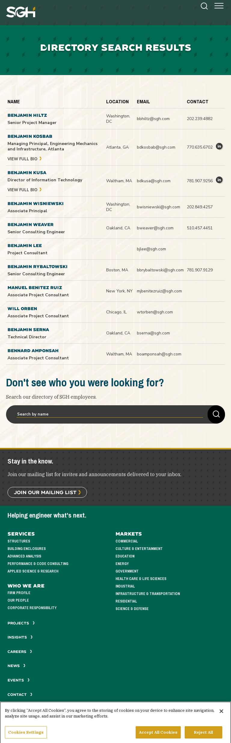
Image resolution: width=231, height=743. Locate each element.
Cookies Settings (26, 735)
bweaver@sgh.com (155, 228)
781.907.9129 (200, 270)
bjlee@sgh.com (151, 249)
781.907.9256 (200, 181)
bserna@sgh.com (153, 333)
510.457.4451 (200, 228)
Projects (21, 623)
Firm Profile (19, 593)
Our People (18, 601)
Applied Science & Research (33, 571)
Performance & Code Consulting (38, 564)
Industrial (125, 586)
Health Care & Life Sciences (141, 579)
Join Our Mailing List (45, 492)
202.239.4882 (200, 119)
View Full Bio (25, 159)
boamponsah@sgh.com (159, 354)
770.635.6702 (200, 147)
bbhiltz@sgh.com (153, 119)
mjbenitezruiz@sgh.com (159, 291)
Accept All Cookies (158, 735)
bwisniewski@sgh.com (158, 207)
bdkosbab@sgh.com (156, 147)
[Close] (221, 713)
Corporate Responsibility (32, 608)
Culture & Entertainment (139, 549)
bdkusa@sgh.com (154, 181)
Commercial (127, 541)
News (17, 665)
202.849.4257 (200, 207)
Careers (20, 651)
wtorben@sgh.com (155, 312)
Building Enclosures (27, 549)
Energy (122, 564)
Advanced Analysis (24, 556)
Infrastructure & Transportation (148, 594)
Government (127, 571)
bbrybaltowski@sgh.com (160, 270)
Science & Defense (132, 609)
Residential (126, 601)
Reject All (203, 735)
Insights (20, 637)
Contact (20, 694)
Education (125, 556)
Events (19, 680)
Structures (19, 541)
